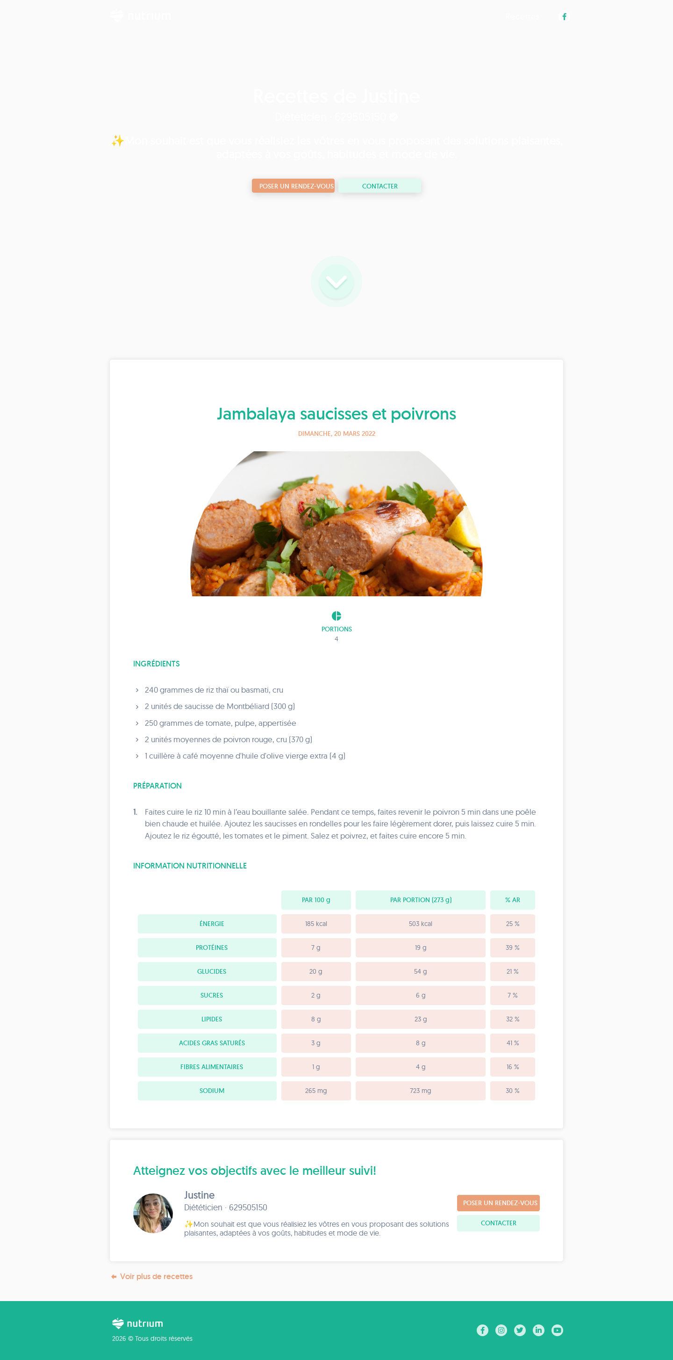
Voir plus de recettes (151, 1276)
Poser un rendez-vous (296, 186)
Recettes (523, 16)
